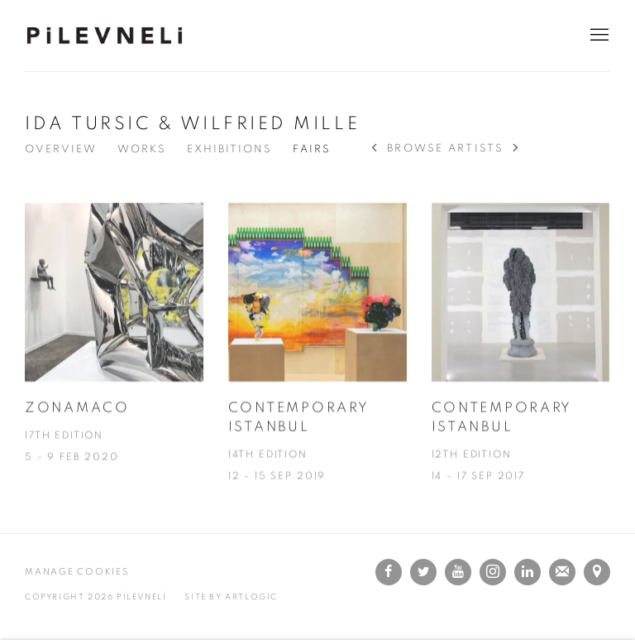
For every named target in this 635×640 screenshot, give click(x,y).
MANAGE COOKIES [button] (77, 571)
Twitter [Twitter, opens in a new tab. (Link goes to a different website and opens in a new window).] (423, 572)
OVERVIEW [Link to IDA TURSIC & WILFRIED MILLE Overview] (61, 149)
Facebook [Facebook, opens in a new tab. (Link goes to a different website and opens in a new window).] (388, 572)
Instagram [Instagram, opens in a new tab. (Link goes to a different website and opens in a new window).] (493, 572)
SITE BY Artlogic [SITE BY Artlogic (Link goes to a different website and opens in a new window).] (231, 597)
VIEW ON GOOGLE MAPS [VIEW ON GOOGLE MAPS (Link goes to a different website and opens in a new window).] (597, 572)
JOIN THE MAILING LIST (562, 572)
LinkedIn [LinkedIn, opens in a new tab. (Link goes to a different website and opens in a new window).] (527, 572)
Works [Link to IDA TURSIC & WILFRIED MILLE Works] (141, 149)
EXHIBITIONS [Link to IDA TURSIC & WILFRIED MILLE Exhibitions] (229, 149)
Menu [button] (597, 35)
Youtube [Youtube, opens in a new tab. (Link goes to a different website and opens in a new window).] (458, 572)
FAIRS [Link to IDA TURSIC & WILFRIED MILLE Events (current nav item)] (312, 149)
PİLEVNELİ (107, 36)
